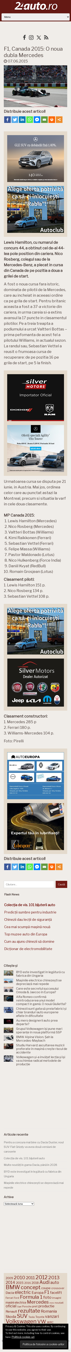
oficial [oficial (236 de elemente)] (11, 1306)
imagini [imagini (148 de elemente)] (56, 1297)
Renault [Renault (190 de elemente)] (11, 1311)
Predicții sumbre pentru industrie (30, 912)
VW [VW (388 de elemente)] (41, 1321)
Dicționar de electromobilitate (28, 949)
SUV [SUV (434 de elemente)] (22, 1316)
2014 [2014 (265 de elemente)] (10, 1282)
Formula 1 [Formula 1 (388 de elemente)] (31, 1297)
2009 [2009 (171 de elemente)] (9, 1278)
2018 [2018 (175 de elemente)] (35, 1283)
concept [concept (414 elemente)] (31, 1287)
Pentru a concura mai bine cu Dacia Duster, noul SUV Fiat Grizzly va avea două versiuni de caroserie (34, 1147)
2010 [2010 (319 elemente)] (19, 1277)
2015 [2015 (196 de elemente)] (19, 1283)
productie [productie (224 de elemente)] (46, 1306)
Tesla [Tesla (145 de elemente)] (31, 1316)
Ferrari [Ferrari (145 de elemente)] (9, 1297)
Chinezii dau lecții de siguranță (28, 920)
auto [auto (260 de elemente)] (54, 1282)
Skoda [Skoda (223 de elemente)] (11, 1316)
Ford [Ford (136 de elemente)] (16, 1297)
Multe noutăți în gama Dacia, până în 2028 (30, 1165)
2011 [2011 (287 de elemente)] (30, 1277)
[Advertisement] (35, 1098)
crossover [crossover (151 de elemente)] (57, 1288)
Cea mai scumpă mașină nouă (27, 927)
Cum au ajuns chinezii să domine (29, 941)
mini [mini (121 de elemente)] (51, 1303)
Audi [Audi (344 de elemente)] (44, 1282)
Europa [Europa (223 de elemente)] (38, 1292)
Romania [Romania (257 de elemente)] (49, 1311)
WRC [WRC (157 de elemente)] (50, 1322)
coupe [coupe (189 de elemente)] (46, 1288)
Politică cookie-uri (23, 1337)
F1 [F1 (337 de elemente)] (46, 1292)
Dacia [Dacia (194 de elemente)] (10, 1293)
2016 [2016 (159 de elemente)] (27, 1283)
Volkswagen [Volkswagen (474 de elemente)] (21, 1321)
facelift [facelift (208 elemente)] (56, 1292)
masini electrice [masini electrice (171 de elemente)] (16, 1302)
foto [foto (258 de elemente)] (47, 1297)
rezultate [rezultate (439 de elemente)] (29, 1311)
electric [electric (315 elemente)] (23, 1292)
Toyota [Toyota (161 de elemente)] (39, 1317)
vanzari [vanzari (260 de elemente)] (52, 1316)
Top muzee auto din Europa (25, 934)
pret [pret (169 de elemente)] (35, 1306)
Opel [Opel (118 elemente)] (19, 1306)
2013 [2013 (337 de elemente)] (53, 1277)
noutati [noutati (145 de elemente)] (59, 1302)
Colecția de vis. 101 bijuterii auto (24, 1158)
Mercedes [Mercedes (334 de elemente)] (38, 1302)
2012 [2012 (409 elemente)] (42, 1277)
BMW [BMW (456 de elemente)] (13, 1287)
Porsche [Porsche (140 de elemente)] (26, 1306)
